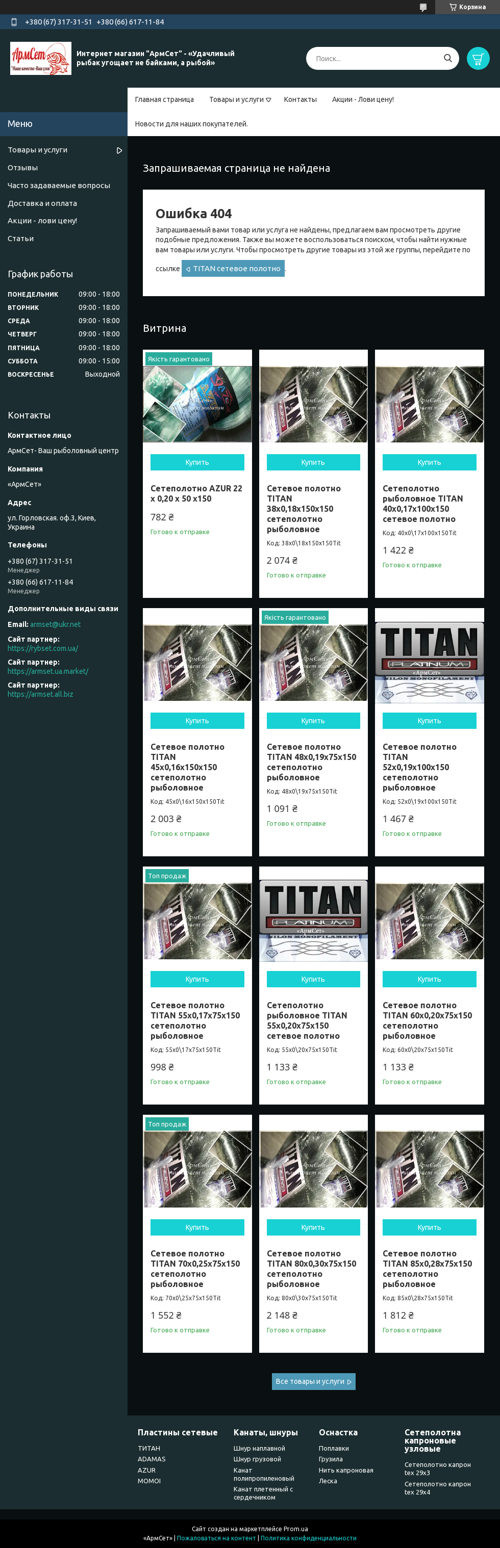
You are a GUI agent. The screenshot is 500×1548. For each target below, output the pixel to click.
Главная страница (164, 99)
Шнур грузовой (257, 1458)
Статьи (21, 238)
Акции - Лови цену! (363, 99)
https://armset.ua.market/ (48, 671)
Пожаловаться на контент (216, 1538)
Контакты (300, 99)
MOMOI (149, 1480)
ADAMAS (152, 1458)
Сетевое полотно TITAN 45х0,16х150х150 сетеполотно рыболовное (187, 767)
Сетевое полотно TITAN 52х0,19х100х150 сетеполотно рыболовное (420, 767)
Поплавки (334, 1448)
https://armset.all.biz (40, 694)
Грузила (331, 1458)
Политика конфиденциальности (309, 1538)
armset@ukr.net (55, 624)
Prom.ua (296, 1529)
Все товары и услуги (310, 1381)
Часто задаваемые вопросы (59, 185)
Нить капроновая (346, 1470)
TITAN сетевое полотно (237, 268)
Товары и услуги (236, 99)
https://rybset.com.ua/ (43, 648)
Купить (197, 462)
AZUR (147, 1470)
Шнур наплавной (259, 1448)
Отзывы (23, 167)
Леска (328, 1480)
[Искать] (447, 58)
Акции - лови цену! (42, 220)
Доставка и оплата (42, 203)
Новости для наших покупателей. (191, 124)
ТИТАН (149, 1448)
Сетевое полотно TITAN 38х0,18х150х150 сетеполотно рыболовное (304, 509)
